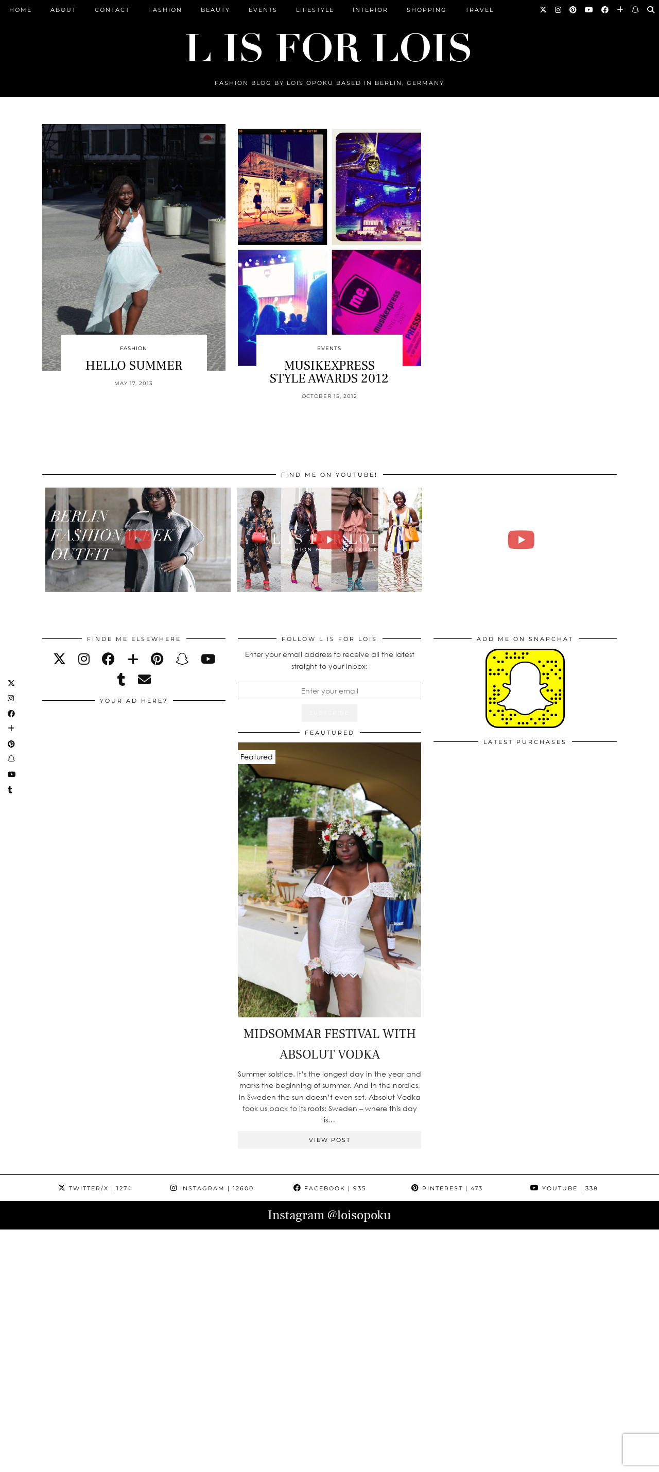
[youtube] (208, 659)
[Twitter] (544, 10)
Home (20, 9)
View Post (330, 1140)
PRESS (268, 1460)
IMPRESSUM (313, 1460)
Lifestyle (315, 9)
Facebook (329, 1188)
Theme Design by (572, 1460)
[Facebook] (605, 10)
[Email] (144, 679)
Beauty (215, 9)
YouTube (564, 1188)
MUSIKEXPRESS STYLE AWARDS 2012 (329, 372)
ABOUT (63, 9)
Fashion (165, 9)
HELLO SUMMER (133, 365)
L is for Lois (94, 1460)
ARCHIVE (228, 1460)
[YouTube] (589, 10)
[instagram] (84, 659)
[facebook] (108, 659)
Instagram (212, 1188)
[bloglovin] (132, 659)
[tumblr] (121, 679)
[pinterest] (157, 659)
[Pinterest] (573, 10)
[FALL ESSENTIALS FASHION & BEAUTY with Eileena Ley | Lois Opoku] (521, 540)
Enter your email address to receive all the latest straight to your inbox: (329, 660)
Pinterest (447, 1188)
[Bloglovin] (621, 10)
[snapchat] (182, 659)
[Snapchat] (636, 10)
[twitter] (59, 659)
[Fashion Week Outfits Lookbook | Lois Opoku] (330, 540)
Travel (479, 9)
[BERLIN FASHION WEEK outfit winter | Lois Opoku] (138, 540)
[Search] (651, 10)
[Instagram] (558, 10)
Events (263, 9)
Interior (370, 9)
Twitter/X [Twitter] (95, 1188)
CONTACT (112, 9)
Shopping (427, 9)
